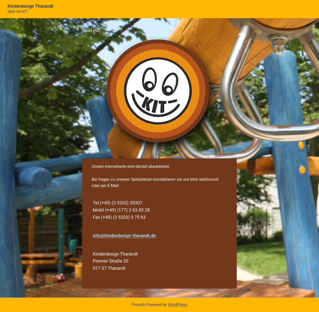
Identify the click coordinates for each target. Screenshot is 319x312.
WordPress (177, 304)
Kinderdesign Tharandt (30, 6)
